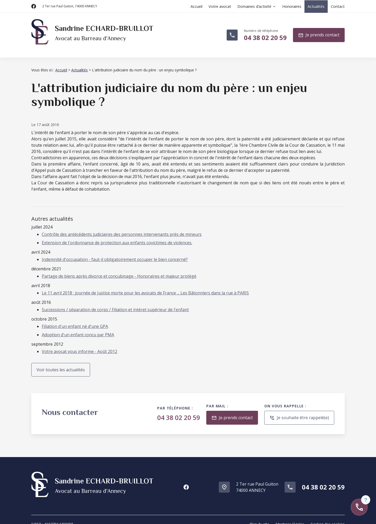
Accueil (196, 6)
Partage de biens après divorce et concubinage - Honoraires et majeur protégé (119, 270)
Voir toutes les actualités (61, 363)
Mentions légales (289, 514)
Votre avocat (220, 6)
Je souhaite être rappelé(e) (299, 411)
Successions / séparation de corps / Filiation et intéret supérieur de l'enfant (115, 303)
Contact (338, 6)
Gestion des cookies (327, 514)
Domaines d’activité (254, 6)
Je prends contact (318, 33)
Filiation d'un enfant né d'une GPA (75, 320)
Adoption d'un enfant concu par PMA (78, 328)
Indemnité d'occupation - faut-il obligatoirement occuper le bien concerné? (115, 253)
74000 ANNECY (69, 6)
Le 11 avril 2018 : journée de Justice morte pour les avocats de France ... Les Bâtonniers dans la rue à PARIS (145, 286)
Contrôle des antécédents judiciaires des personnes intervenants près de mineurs (122, 228)
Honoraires (291, 6)
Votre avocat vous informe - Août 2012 (79, 345)
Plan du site (259, 514)
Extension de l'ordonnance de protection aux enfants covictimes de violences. (117, 236)
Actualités (316, 6)
